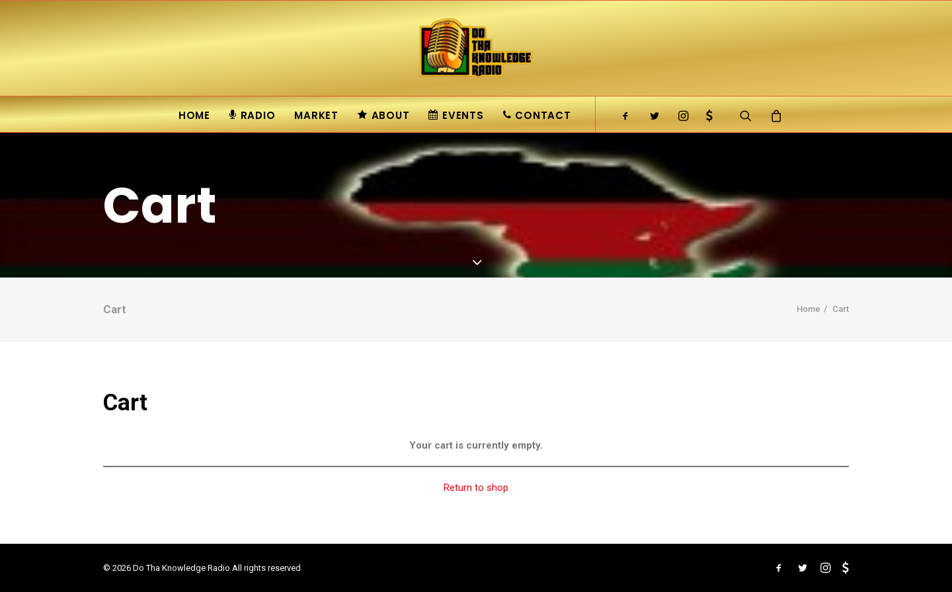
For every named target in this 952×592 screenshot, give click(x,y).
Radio (252, 115)
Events (455, 115)
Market (316, 115)
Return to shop (476, 488)
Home (194, 115)
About (384, 115)
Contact (537, 115)
